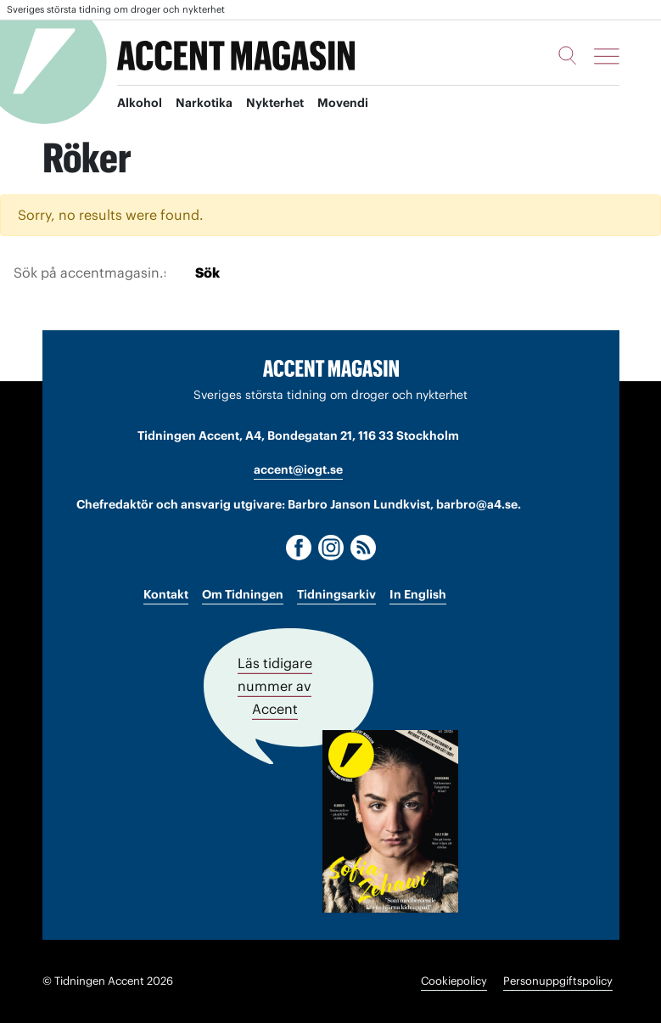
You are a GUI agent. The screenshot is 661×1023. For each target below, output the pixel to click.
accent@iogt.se (298, 469)
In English (417, 594)
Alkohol (139, 102)
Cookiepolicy (454, 981)
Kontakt (165, 594)
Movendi (342, 102)
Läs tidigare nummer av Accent (275, 686)
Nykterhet (275, 102)
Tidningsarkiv (336, 594)
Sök (207, 272)
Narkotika (204, 102)
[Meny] (606, 56)
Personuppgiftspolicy (558, 981)
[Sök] (567, 55)
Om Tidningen (242, 594)
